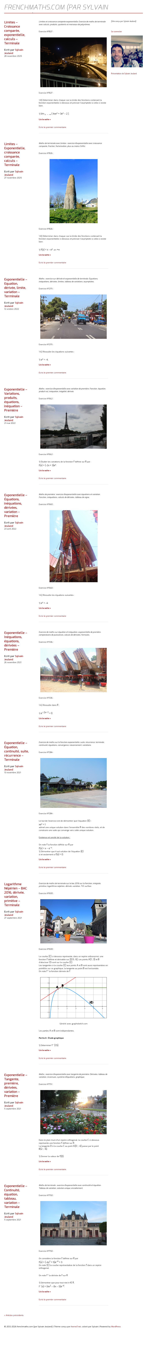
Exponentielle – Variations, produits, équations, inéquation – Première (15, 399)
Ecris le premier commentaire (52, 127)
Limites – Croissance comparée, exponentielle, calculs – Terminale (14, 32)
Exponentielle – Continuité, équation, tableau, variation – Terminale (15, 1196)
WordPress (116, 1326)
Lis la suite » (45, 119)
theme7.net (76, 1326)
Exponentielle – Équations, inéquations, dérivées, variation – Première (15, 505)
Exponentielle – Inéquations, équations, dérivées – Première (15, 641)
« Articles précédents (14, 1315)
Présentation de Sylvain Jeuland (124, 73)
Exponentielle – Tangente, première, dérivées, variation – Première (15, 1085)
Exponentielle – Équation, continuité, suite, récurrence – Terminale (16, 751)
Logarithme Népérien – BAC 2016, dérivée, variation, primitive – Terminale (15, 894)
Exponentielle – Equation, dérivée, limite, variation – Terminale (15, 287)
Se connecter (116, 31)
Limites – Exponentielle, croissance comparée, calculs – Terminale (14, 154)
